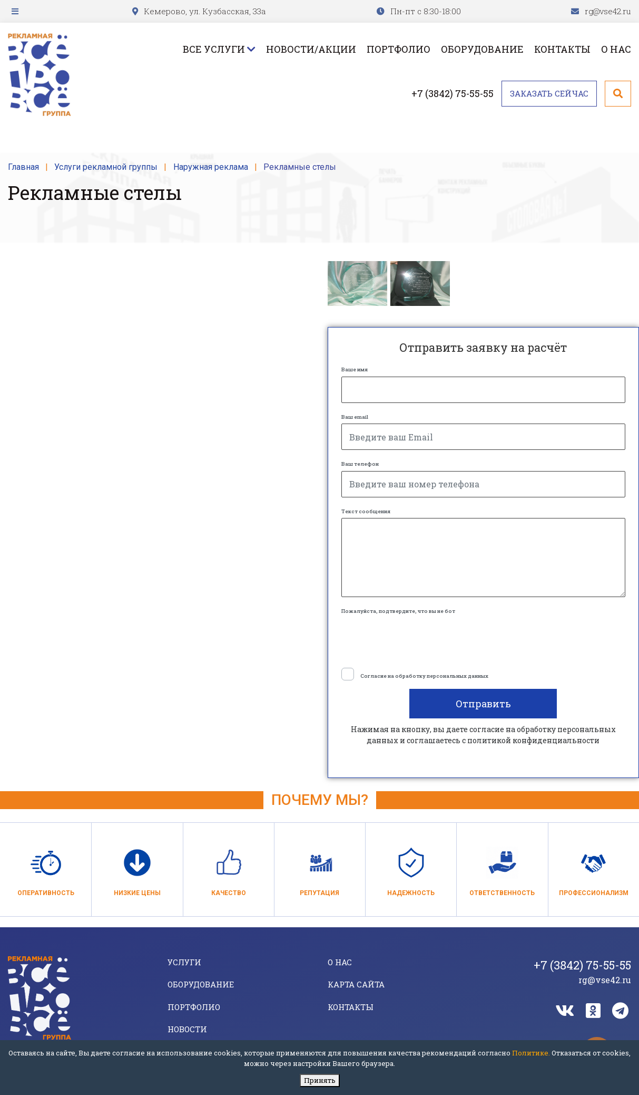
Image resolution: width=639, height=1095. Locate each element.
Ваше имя (354, 369)
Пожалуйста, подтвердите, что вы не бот (398, 611)
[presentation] (421, 638)
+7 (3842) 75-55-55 (452, 93)
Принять (320, 1080)
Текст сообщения (365, 511)
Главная (23, 167)
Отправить (483, 703)
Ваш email (354, 417)
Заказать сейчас (549, 93)
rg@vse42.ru (608, 11)
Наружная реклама (210, 167)
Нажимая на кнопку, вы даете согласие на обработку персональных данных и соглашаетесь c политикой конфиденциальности (483, 734)
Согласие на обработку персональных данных (424, 676)
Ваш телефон (360, 463)
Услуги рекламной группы (106, 167)
